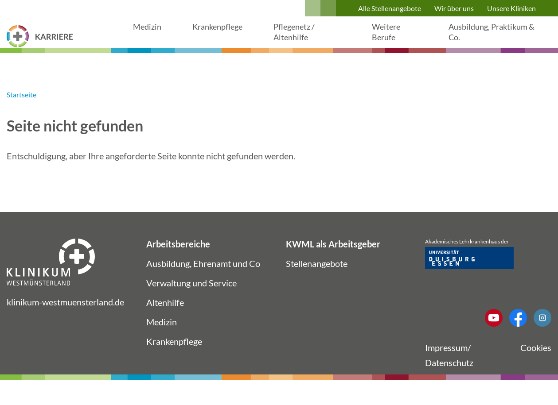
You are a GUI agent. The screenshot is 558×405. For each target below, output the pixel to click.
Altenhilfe (165, 323)
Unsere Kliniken (511, 8)
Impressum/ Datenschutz (449, 376)
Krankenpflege (222, 37)
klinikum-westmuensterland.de (65, 322)
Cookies (535, 368)
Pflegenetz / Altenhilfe (304, 42)
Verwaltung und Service (191, 303)
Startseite (21, 115)
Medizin (148, 37)
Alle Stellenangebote (389, 8)
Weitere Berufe (392, 42)
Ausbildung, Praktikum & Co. (482, 42)
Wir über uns (454, 8)
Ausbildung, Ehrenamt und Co (203, 284)
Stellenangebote (316, 284)
